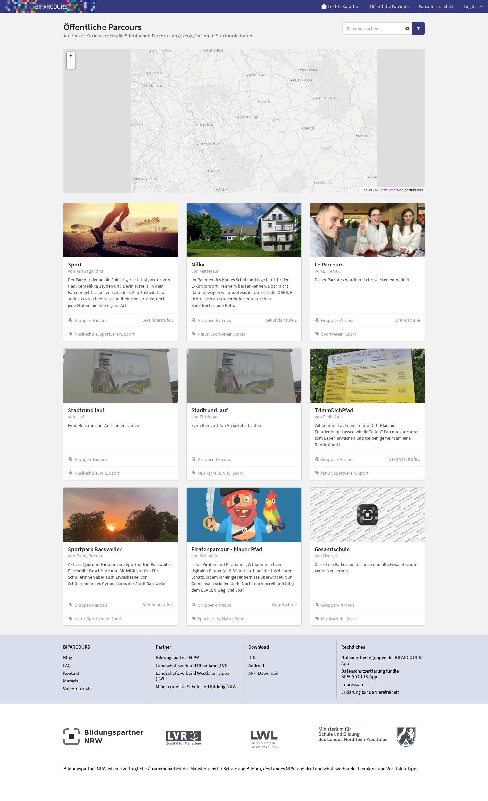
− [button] (71, 64)
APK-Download (263, 673)
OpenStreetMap (391, 190)
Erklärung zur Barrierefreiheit (370, 692)
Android (256, 665)
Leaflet (367, 190)
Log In (473, 6)
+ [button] (71, 56)
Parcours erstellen (436, 6)
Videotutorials (77, 688)
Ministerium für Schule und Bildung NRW (196, 686)
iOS (251, 657)
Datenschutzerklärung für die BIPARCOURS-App (370, 674)
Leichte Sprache (339, 6)
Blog (67, 657)
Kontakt (71, 673)
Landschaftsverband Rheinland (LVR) (192, 665)
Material (71, 681)
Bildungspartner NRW (177, 657)
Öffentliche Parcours (389, 6)
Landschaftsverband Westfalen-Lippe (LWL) (192, 676)
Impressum (352, 684)
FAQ (67, 665)
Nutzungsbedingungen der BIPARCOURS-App (382, 660)
